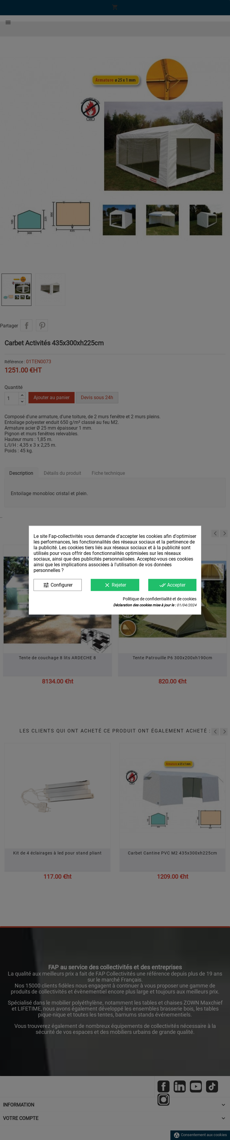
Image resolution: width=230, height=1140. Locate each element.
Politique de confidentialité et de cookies (159, 598)
